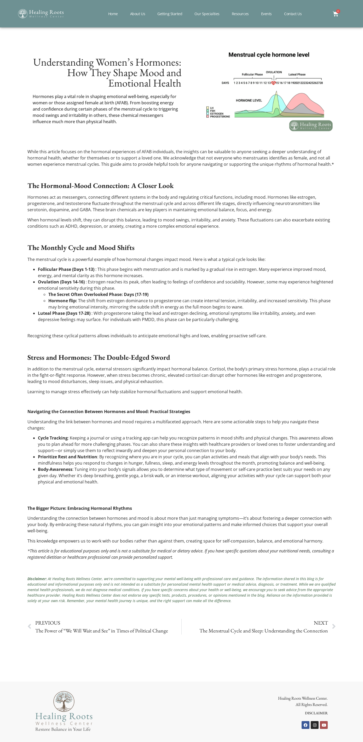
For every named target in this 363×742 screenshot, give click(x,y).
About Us (137, 13)
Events (266, 13)
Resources (240, 13)
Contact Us (293, 13)
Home (113, 13)
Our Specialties (206, 13)
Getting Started (169, 13)
